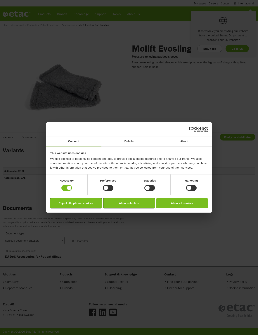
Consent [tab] (73, 141)
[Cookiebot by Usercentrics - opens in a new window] (192, 129)
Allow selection (129, 203)
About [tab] (184, 141)
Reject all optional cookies (76, 203)
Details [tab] (129, 141)
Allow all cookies (182, 203)
